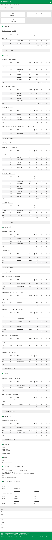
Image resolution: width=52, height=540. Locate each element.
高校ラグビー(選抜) (7, 276)
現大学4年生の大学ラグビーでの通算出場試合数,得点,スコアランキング (18, 473)
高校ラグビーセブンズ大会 (9, 309)
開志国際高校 (20, 427)
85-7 (30, 186)
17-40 (30, 432)
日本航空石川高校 (21, 283)
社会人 (2, 522)
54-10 (30, 243)
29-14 (30, 114)
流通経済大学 (20, 159)
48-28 (30, 193)
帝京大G (36, 503)
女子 (2, 527)
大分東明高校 (13, 21)
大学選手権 (4, 107)
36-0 (30, 117)
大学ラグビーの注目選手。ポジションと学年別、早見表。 (15, 470)
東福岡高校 (19, 302)
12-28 (30, 326)
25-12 (30, 430)
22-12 (30, 257)
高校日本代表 (5, 449)
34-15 (30, 260)
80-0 (30, 196)
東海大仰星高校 (20, 286)
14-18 (30, 93)
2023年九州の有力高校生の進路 (9, 477)
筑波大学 (19, 93)
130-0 (30, 359)
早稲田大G (36, 501)
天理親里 (36, 498)
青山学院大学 (20, 183)
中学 (2, 524)
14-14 (30, 404)
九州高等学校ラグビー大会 (9, 292)
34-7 (30, 162)
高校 (2, 514)
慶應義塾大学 (20, 101)
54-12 (30, 387)
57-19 (30, 159)
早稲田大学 (19, 79)
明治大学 (19, 77)
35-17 (30, 345)
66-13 (30, 74)
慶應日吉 (36, 491)
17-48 (30, 191)
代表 (2, 517)
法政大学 (19, 43)
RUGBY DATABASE (6, 1)
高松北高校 (19, 359)
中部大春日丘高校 (21, 318)
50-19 (30, 101)
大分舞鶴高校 (20, 345)
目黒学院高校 (20, 430)
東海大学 (19, 72)
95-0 (30, 69)
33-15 (30, 215)
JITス (35, 496)
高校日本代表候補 (6, 450)
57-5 (30, 427)
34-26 (30, 212)
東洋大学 (19, 74)
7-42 (30, 361)
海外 (2, 519)
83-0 (30, 238)
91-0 (30, 40)
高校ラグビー (5, 352)
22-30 (30, 385)
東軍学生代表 (30, 126)
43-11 (30, 241)
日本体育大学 (20, 40)
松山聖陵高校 (20, 329)
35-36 (30, 79)
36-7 (30, 321)
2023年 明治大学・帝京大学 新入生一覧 (11, 472)
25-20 (30, 95)
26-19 (30, 318)
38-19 (30, 329)
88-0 (30, 43)
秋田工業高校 (20, 321)
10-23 (30, 302)
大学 (2, 511)
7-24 (30, 286)
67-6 (30, 181)
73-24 (30, 210)
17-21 (30, 98)
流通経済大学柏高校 (21, 385)
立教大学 (19, 186)
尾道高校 (19, 326)
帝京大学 (6, 4)
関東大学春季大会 (6, 31)
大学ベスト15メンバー (7, 462)
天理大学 (19, 257)
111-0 (30, 72)
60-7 (30, 167)
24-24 (30, 164)
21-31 (30, 119)
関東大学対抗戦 (6, 86)
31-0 (30, 77)
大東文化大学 (20, 69)
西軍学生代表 (20, 133)
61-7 (30, 157)
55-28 (30, 133)
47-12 (30, 283)
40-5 (30, 183)
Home (2, 4)
